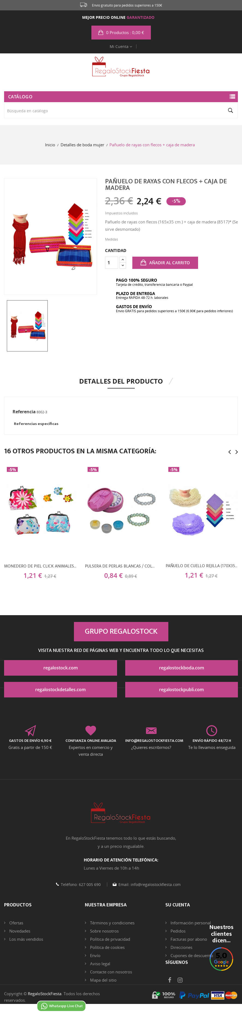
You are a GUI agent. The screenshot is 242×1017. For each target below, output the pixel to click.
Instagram (180, 989)
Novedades (19, 931)
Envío (94, 955)
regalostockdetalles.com (60, 690)
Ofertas (15, 922)
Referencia (24, 411)
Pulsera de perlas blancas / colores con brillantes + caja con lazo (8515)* (121, 566)
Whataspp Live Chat (61, 1005)
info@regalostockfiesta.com (155, 884)
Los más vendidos (25, 939)
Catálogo (20, 97)
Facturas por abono (188, 939)
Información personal (190, 922)
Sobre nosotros (104, 931)
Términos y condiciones (112, 922)
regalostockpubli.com (181, 690)
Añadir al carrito (169, 262)
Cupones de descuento (191, 955)
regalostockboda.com (181, 668)
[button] (121, 33)
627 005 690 (89, 884)
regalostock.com (60, 668)
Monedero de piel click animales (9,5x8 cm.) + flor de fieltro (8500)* (40, 566)
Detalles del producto (121, 381)
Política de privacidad (109, 939)
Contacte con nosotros (110, 972)
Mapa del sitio (102, 980)
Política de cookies (107, 947)
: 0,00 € (124, 32)
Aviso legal (99, 963)
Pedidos (177, 931)
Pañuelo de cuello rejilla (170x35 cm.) (202, 566)
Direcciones (180, 947)
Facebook (169, 989)
